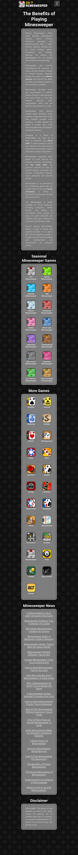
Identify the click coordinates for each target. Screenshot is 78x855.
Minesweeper (30, 58)
